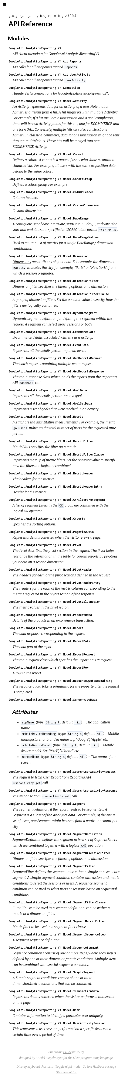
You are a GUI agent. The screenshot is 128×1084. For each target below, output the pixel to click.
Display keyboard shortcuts (35, 1066)
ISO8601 (72, 230)
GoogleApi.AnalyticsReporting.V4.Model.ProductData (50, 615)
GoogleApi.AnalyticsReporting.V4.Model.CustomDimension (54, 205)
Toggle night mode (67, 1066)
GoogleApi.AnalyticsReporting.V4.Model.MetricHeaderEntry (55, 486)
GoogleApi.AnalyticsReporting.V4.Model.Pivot (45, 545)
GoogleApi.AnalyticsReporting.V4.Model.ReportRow (48, 667)
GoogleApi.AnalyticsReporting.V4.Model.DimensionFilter (54, 281)
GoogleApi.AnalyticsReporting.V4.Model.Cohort (46, 154)
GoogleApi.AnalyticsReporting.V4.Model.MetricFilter (51, 441)
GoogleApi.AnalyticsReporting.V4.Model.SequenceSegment (54, 947)
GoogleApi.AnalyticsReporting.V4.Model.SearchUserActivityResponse (63, 790)
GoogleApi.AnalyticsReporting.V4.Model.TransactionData (54, 991)
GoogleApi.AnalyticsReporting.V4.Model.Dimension (48, 256)
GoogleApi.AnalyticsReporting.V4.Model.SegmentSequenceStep (57, 934)
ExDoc (67, 1052)
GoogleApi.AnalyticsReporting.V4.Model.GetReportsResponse (56, 371)
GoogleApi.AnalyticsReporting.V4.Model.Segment (47, 803)
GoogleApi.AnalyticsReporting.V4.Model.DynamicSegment (53, 313)
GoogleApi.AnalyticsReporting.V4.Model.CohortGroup (50, 179)
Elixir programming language (93, 1058)
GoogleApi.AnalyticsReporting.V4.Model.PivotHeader (50, 569)
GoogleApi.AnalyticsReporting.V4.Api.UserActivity (49, 74)
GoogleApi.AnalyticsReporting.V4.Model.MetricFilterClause (56, 454)
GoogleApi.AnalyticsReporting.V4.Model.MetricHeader (51, 473)
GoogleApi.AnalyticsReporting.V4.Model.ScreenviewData (53, 699)
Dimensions (22, 262)
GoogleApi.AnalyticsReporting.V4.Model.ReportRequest (52, 654)
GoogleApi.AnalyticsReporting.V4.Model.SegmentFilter (52, 866)
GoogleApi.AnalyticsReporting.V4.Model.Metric (46, 416)
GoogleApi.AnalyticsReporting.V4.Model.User (44, 1010)
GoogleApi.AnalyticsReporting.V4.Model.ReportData (49, 641)
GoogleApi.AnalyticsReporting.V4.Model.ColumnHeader (51, 192)
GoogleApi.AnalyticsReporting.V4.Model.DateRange (48, 218)
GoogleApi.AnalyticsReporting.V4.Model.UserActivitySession (57, 1023)
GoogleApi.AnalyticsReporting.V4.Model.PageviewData (51, 532)
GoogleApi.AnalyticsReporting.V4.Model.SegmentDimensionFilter (60, 853)
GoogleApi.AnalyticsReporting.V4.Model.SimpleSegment (52, 972)
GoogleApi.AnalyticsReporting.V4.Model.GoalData (48, 390)
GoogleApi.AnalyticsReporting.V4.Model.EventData (48, 345)
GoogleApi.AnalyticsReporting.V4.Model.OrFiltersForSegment (57, 499)
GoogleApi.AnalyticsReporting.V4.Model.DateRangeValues (54, 237)
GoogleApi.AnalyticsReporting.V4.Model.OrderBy (47, 518)
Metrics (18, 422)
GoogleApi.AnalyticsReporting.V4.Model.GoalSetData (50, 403)
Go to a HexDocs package (99, 1066)
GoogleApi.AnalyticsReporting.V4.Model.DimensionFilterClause (59, 294)
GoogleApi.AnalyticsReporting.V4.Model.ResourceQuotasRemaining (60, 680)
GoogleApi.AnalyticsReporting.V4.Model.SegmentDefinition (55, 834)
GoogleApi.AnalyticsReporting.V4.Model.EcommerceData (52, 332)
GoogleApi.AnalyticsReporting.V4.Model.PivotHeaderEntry (54, 582)
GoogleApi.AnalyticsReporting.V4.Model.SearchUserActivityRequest (62, 771)
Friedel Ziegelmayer (49, 1058)
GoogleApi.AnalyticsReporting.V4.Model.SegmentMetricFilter (57, 921)
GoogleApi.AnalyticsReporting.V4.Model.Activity (48, 101)
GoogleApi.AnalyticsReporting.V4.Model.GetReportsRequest (55, 358)
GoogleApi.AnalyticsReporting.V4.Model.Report (46, 628)
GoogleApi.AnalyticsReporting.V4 (35, 48)
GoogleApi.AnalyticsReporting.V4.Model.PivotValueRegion (54, 601)
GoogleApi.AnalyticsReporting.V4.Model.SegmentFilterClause (57, 902)
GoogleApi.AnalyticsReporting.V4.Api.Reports (45, 61)
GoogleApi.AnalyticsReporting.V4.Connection (44, 87)
